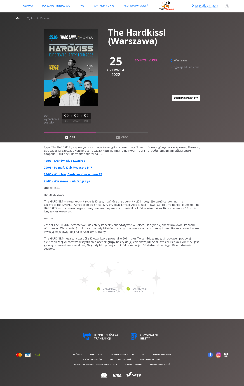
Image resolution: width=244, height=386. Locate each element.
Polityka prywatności (121, 359)
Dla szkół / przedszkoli (56, 5)
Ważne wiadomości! (92, 359)
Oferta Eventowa (162, 354)
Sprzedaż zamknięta (186, 97)
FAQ (82, 5)
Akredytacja (96, 354)
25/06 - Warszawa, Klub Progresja (67, 181)
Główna (28, 5)
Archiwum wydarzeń (136, 5)
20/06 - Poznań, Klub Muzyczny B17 (68, 167)
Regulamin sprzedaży (150, 359)
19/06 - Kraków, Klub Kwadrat (64, 161)
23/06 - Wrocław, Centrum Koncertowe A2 (73, 174)
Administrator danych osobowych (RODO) (95, 364)
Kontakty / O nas (104, 5)
